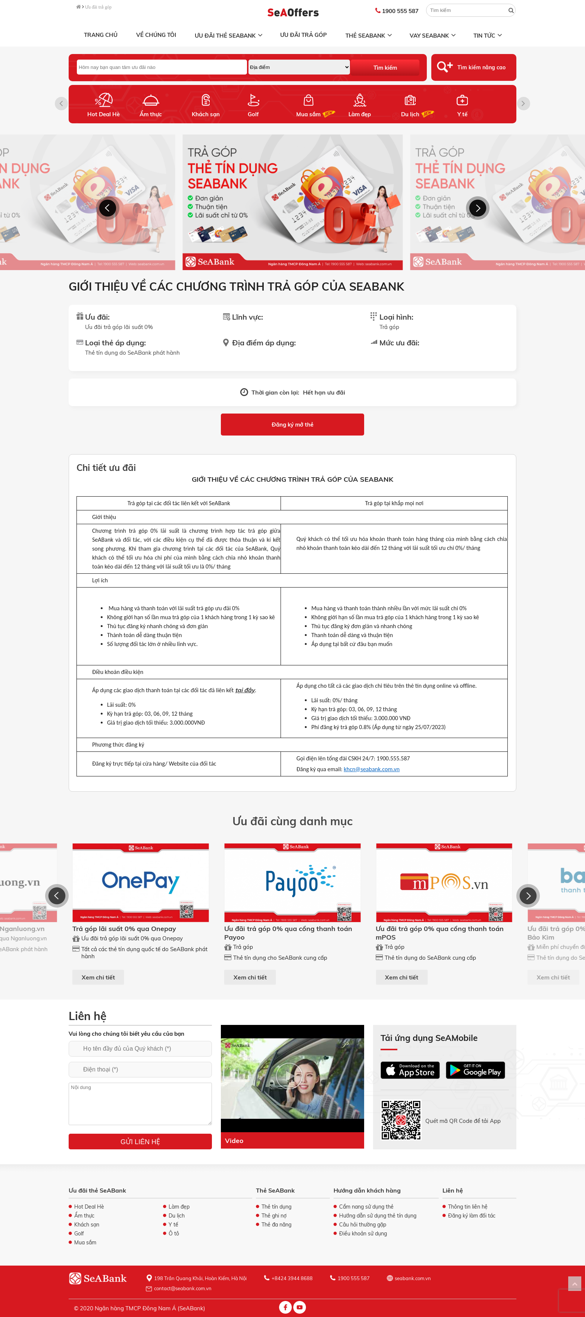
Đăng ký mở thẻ (292, 424)
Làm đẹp (359, 114)
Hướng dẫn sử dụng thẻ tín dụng (377, 1215)
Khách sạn (206, 114)
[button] (523, 103)
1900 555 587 (397, 11)
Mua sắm (308, 114)
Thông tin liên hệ (468, 1206)
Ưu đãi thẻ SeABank (229, 35)
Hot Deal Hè (103, 114)
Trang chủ (101, 34)
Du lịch (410, 114)
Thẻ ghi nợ (274, 1215)
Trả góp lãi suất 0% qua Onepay (124, 928)
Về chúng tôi (156, 34)
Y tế (462, 114)
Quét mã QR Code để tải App (463, 1120)
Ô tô (174, 1233)
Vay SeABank (433, 35)
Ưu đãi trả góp (98, 7)
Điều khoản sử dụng (363, 1233)
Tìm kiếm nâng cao (481, 67)
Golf (253, 114)
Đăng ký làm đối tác (471, 1215)
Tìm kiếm (385, 67)
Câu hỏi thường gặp (362, 1224)
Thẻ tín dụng (276, 1206)
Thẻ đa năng (276, 1224)
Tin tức (488, 35)
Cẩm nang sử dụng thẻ (366, 1206)
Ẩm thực (151, 114)
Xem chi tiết (98, 977)
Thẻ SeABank (369, 35)
